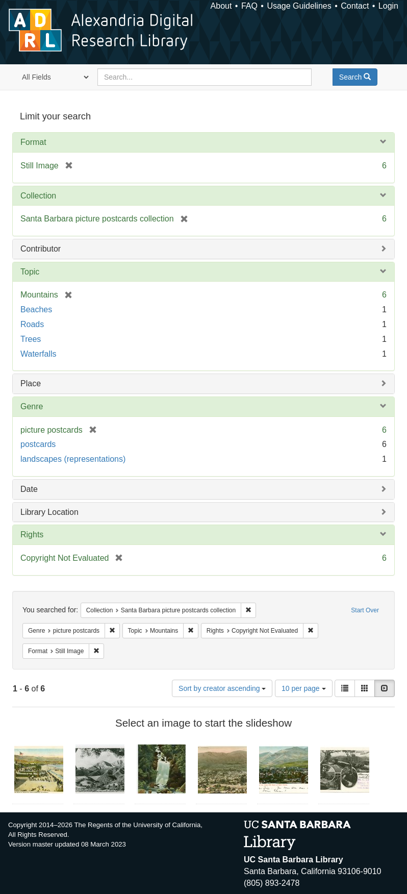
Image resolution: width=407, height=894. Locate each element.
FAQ (249, 6)
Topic (29, 271)
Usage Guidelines (299, 6)
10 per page (304, 688)
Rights (31, 534)
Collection (38, 195)
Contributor (40, 248)
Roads (32, 324)
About (221, 6)
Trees (30, 339)
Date (29, 489)
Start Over (365, 610)
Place (30, 383)
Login (388, 6)
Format (33, 142)
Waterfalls (38, 354)
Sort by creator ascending (222, 688)
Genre (31, 406)
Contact (355, 6)
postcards (38, 444)
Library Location (49, 512)
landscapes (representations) (72, 459)
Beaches (36, 309)
